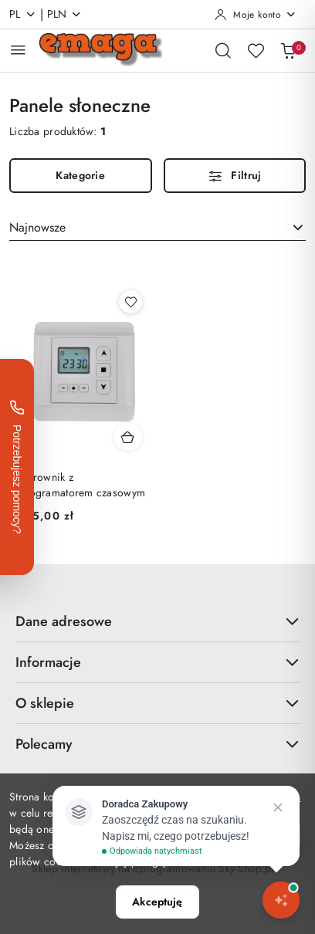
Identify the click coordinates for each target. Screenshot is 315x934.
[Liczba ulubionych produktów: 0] (255, 50)
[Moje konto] (255, 15)
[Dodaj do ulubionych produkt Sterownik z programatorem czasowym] (130, 301)
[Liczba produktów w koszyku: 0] (287, 50)
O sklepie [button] (157, 703)
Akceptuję (157, 901)
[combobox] (157, 228)
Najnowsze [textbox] (37, 227)
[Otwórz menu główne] (18, 50)
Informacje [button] (157, 662)
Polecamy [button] (157, 744)
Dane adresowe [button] (157, 621)
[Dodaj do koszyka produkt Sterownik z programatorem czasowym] (128, 437)
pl (22, 14)
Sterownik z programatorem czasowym (82, 484)
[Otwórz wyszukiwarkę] (223, 50)
